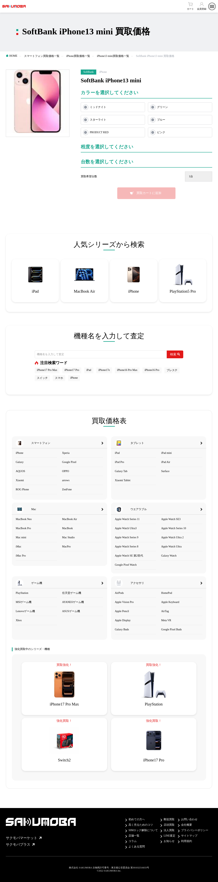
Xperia (65, 452)
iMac (18, 546)
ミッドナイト (98, 107)
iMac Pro (21, 555)
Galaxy (19, 462)
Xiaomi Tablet (122, 480)
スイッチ (42, 378)
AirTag (165, 611)
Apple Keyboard (170, 602)
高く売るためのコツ (141, 824)
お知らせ (169, 841)
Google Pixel (69, 462)
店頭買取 (169, 824)
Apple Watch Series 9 (126, 537)
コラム (133, 841)
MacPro (66, 546)
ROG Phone (22, 489)
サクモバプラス (20, 844)
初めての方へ (137, 819)
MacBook (67, 528)
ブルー (161, 119)
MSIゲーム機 (23, 602)
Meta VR (166, 620)
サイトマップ (189, 835)
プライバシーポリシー (194, 830)
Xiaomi (20, 480)
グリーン (162, 107)
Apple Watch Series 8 (126, 546)
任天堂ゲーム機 (71, 592)
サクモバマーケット (24, 838)
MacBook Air (69, 519)
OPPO (65, 471)
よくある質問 (137, 846)
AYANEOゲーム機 (73, 602)
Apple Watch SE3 (171, 519)
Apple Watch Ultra (171, 546)
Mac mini (21, 537)
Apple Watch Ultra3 (126, 528)
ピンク (161, 132)
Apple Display (123, 620)
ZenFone (67, 489)
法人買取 (169, 830)
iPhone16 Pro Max (127, 370)
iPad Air (165, 462)
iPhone (74, 377)
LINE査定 (169, 835)
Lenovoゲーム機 (25, 611)
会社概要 (186, 824)
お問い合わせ (189, 819)
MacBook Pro (23, 528)
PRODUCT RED (99, 132)
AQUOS (20, 471)
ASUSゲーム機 (71, 611)
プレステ (172, 370)
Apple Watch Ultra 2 (172, 537)
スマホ (59, 378)
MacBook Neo (24, 519)
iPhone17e (104, 370)
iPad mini (166, 452)
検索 (175, 354)
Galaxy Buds (122, 629)
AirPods (119, 592)
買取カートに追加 (148, 193)
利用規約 (186, 841)
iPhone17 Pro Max (47, 370)
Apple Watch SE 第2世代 (129, 555)
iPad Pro (119, 462)
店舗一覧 (134, 835)
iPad (88, 370)
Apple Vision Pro (124, 602)
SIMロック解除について (143, 830)
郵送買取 (169, 819)
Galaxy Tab (121, 471)
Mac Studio (68, 537)
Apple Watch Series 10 (173, 528)
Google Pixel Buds (171, 629)
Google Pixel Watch (126, 564)
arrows (65, 480)
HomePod (166, 592)
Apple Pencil (122, 611)
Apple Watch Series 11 (127, 519)
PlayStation (22, 592)
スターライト (98, 119)
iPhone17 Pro (71, 370)
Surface (165, 471)
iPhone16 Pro (152, 370)
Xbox (19, 620)
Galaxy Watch (168, 555)
